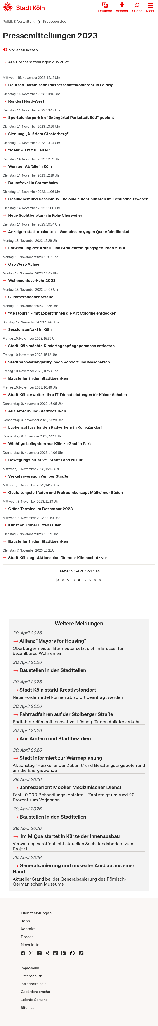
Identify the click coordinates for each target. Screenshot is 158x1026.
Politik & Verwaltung (19, 21)
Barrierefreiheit (33, 983)
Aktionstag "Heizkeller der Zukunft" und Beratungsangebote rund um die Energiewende (79, 759)
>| (101, 580)
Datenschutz (31, 975)
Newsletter (31, 944)
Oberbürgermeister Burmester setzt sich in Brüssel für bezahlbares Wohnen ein (79, 642)
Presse (27, 936)
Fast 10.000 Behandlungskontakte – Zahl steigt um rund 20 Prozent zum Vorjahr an (79, 789)
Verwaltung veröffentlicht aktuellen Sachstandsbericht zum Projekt (79, 838)
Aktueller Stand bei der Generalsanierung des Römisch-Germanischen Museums (79, 870)
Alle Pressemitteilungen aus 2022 (39, 62)
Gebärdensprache (35, 991)
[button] (150, 8)
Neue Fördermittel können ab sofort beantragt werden (79, 689)
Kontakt (28, 928)
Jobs (25, 920)
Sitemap (27, 1007)
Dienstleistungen (36, 912)
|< (57, 580)
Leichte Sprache (34, 999)
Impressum (30, 968)
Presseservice (54, 21)
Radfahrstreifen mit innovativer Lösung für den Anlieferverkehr (79, 713)
